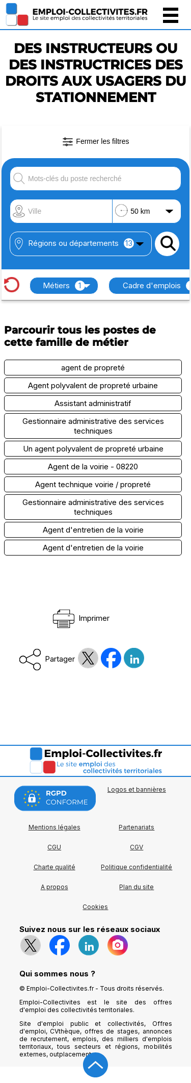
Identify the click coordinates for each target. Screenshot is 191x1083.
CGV (136, 847)
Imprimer (80, 618)
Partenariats (136, 827)
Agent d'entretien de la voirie (93, 530)
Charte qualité (54, 867)
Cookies (95, 907)
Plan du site (136, 887)
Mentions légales (54, 827)
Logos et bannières (136, 789)
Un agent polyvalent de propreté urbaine (93, 449)
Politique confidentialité (136, 867)
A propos (54, 887)
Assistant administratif (92, 403)
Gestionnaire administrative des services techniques (93, 426)
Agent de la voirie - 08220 (93, 466)
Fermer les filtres (95, 142)
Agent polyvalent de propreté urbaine (93, 385)
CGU (54, 847)
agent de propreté (93, 367)
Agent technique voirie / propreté (93, 484)
